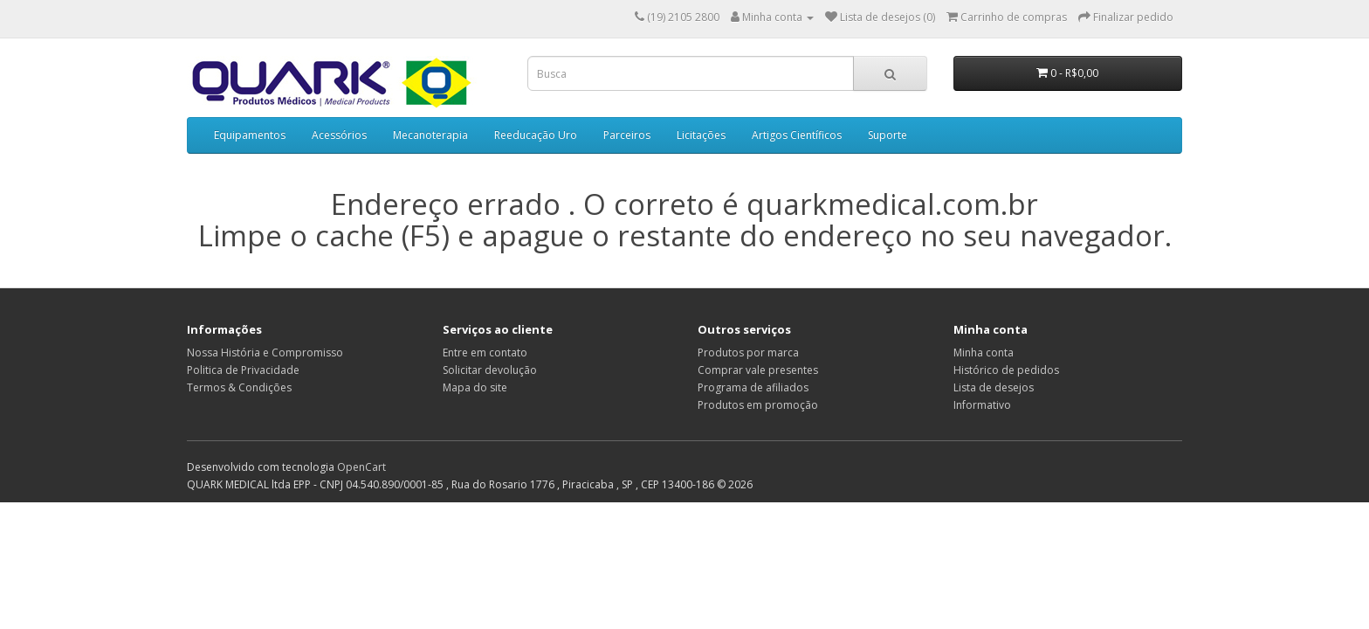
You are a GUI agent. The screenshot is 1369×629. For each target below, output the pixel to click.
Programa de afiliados (753, 387)
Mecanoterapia (430, 135)
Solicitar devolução (490, 370)
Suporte (887, 135)
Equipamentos (249, 135)
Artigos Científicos (797, 135)
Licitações (701, 135)
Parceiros (626, 135)
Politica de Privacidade (243, 370)
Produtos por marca (748, 352)
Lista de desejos (993, 387)
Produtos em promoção (758, 404)
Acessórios (339, 135)
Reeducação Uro (535, 135)
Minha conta (983, 352)
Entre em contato (485, 352)
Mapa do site (475, 387)
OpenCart (361, 467)
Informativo (982, 404)
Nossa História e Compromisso (265, 352)
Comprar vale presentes (758, 370)
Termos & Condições (239, 387)
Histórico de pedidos (1006, 370)
